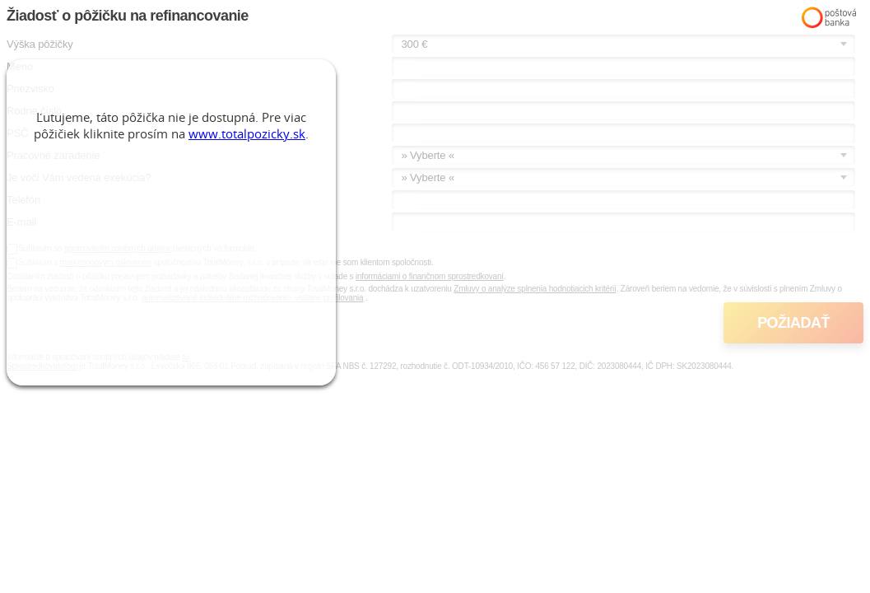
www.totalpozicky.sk (246, 133)
